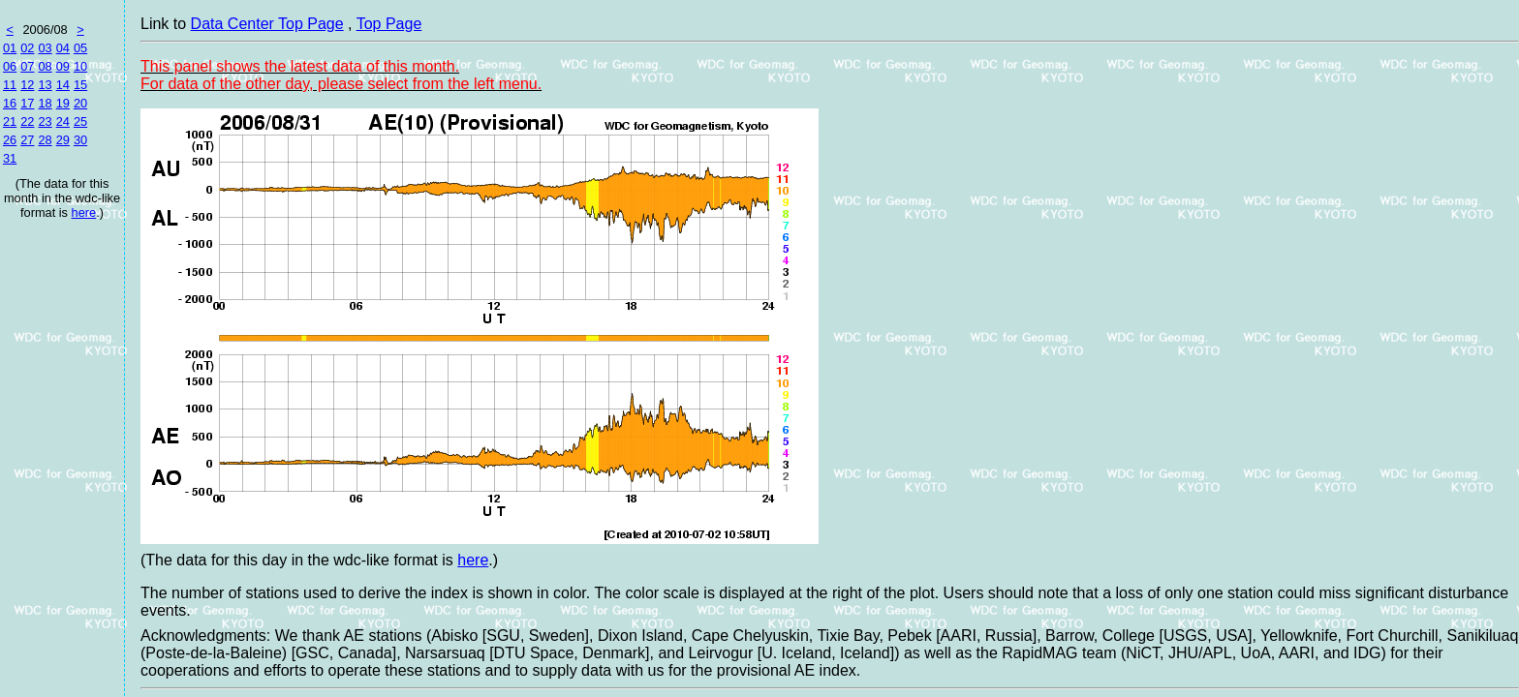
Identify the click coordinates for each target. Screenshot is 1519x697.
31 (9, 158)
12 (27, 84)
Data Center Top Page (267, 23)
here (84, 212)
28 (44, 140)
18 (44, 103)
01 (9, 48)
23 (44, 121)
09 (63, 66)
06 (9, 66)
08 (44, 66)
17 (27, 103)
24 (63, 121)
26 (9, 140)
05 (80, 48)
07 (27, 66)
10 (80, 66)
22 (27, 121)
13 (44, 84)
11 (9, 84)
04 (63, 48)
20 (80, 103)
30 (80, 140)
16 (9, 103)
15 (80, 84)
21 (9, 121)
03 (44, 48)
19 (63, 103)
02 (27, 48)
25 (80, 121)
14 (63, 84)
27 (27, 140)
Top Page (389, 23)
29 (63, 140)
